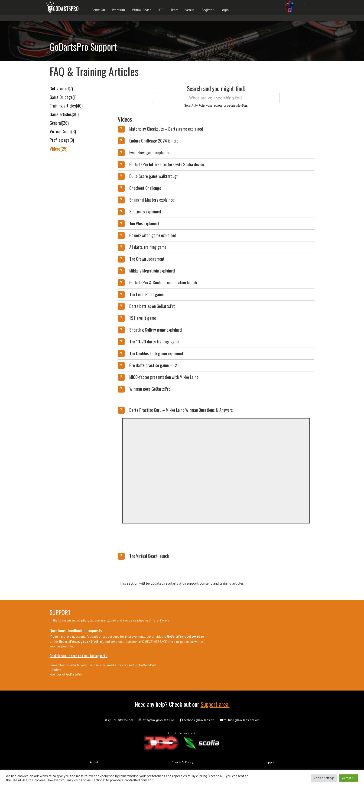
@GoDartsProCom (118, 720)
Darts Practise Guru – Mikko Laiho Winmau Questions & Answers (181, 409)
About (94, 762)
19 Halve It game (142, 317)
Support (270, 762)
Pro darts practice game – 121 (154, 365)
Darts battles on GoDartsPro (152, 306)
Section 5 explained (145, 211)
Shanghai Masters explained (151, 199)
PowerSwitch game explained (152, 235)
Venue (190, 10)
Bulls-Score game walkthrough (154, 176)
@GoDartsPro (156, 720)
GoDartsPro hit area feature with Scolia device (166, 164)
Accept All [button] (348, 778)
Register (208, 10)
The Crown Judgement (147, 258)
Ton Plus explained (144, 223)
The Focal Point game (146, 294)
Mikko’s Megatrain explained (152, 270)
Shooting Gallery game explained (155, 329)
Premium (118, 10)
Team (174, 10)
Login (225, 10)
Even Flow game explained (149, 152)
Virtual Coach (141, 10)
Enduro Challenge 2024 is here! (154, 140)
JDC (161, 10)
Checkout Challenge (145, 187)
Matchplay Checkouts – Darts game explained (166, 128)
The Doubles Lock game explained (156, 353)
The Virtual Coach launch (149, 555)
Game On (98, 10)
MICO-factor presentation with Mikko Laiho (163, 377)
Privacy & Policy (182, 762)
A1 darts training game (147, 247)
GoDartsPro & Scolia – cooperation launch (163, 282)
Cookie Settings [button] (324, 778)
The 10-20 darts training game (154, 341)
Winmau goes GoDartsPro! (150, 388)
